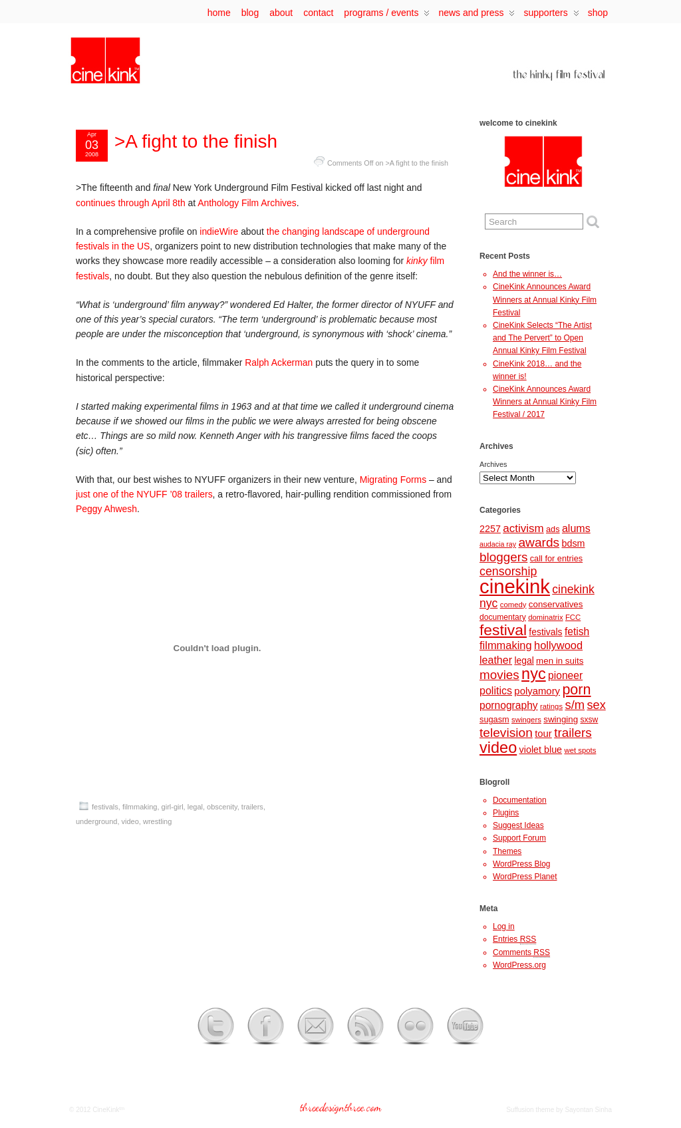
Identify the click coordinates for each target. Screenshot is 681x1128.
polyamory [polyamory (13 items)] (537, 691)
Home (219, 12)
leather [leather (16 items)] (495, 660)
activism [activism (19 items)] (523, 528)
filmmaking (140, 807)
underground (96, 821)
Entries (514, 939)
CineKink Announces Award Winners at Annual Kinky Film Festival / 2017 (545, 401)
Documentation (520, 800)
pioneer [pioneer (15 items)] (565, 675)
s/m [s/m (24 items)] (575, 705)
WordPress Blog (521, 864)
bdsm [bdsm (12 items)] (573, 543)
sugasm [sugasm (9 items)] (494, 719)
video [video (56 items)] (498, 747)
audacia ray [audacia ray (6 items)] (497, 544)
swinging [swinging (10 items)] (560, 719)
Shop (598, 12)
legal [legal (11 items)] (523, 660)
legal (195, 807)
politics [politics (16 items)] (495, 690)
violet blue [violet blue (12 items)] (541, 749)
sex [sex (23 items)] (596, 705)
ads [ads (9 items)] (553, 529)
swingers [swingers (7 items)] (526, 720)
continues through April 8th (131, 203)
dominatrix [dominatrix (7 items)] (545, 617)
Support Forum (519, 838)
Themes (507, 851)
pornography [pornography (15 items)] (508, 705)
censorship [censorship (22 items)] (508, 571)
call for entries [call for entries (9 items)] (556, 558)
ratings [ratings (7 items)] (551, 706)
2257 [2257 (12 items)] (490, 528)
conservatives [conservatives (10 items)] (556, 604)
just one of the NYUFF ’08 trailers (144, 494)
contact (318, 12)
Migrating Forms (393, 479)
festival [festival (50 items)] (503, 629)
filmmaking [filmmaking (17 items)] (505, 645)
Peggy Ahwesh (106, 508)
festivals (105, 807)
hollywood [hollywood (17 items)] (558, 645)
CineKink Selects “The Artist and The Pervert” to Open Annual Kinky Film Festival (542, 338)
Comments (521, 953)
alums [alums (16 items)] (576, 528)
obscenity (222, 807)
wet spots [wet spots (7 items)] (580, 750)
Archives (493, 464)
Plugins (506, 812)
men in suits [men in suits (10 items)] (559, 661)
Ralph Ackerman (279, 362)
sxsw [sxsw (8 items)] (590, 719)
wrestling (157, 821)
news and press (476, 15)
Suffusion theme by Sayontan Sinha (559, 1109)
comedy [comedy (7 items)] (513, 605)
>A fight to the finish (195, 141)
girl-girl (173, 807)
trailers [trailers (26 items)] (573, 733)
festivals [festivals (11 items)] (545, 632)
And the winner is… (527, 274)
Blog (250, 12)
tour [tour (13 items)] (543, 733)
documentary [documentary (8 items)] (502, 617)
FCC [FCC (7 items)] (573, 617)
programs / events (387, 15)
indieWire (219, 231)
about (281, 12)
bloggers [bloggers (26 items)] (503, 557)
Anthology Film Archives (247, 203)
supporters (551, 15)
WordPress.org (519, 965)
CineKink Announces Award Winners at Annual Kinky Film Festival (545, 299)
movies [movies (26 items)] (499, 675)
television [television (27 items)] (506, 733)
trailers (252, 807)
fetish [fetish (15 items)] (577, 631)
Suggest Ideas (518, 825)
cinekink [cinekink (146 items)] (514, 586)
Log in (504, 926)
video (130, 821)
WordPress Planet (525, 876)
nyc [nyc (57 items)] (533, 673)
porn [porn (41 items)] (576, 689)
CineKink (105, 1109)
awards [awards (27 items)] (538, 542)
